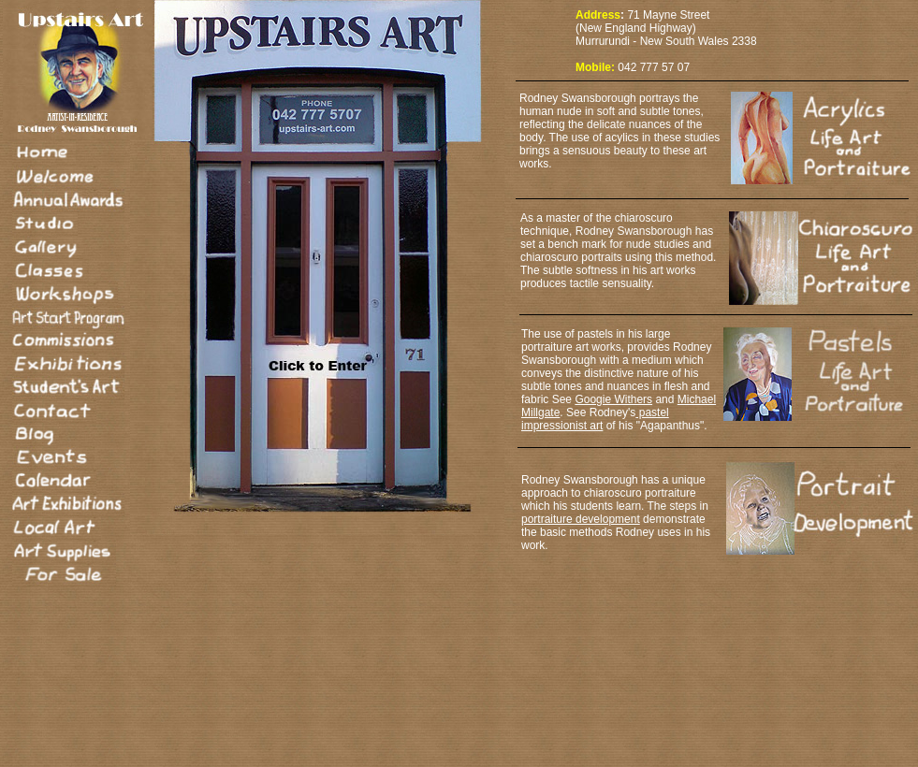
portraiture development (580, 519)
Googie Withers (613, 399)
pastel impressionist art (595, 419)
